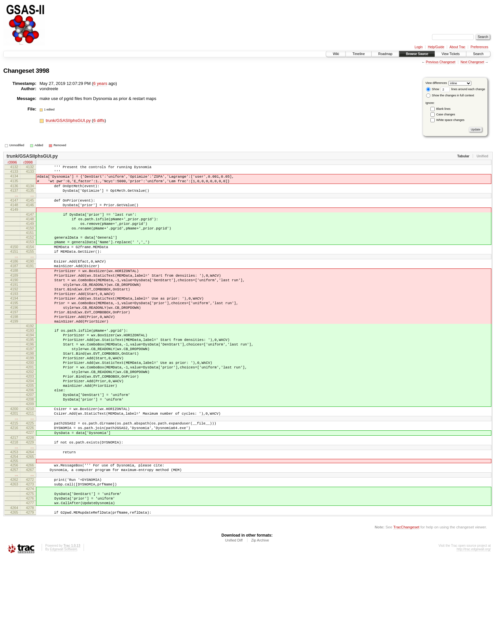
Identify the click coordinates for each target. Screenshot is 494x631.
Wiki (336, 54)
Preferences (479, 47)
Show (432, 89)
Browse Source (417, 54)
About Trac (457, 47)
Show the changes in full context (450, 95)
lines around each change (463, 89)
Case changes (445, 114)
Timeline (358, 54)
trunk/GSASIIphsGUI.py (69, 120)
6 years (100, 83)
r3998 (27, 163)
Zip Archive (260, 613)
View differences (436, 83)
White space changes (450, 120)
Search (478, 54)
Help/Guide (436, 47)
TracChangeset (406, 600)
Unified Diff (234, 613)
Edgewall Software (63, 622)
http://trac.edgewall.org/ (474, 622)
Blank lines (443, 108)
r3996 (12, 163)
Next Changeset (472, 62)
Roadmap (385, 54)
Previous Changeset (440, 62)
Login (419, 47)
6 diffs (99, 120)
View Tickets (451, 54)
